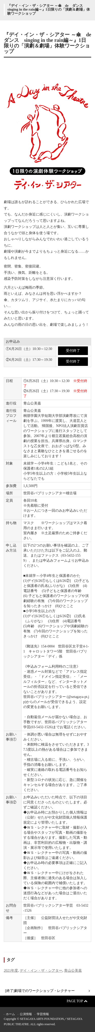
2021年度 (11, 970)
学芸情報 (43, 1014)
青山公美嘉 (73, 970)
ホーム (10, 1014)
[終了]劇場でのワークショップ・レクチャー (40, 991)
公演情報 (26, 1014)
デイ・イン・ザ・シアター (41, 970)
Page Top (77, 1001)
